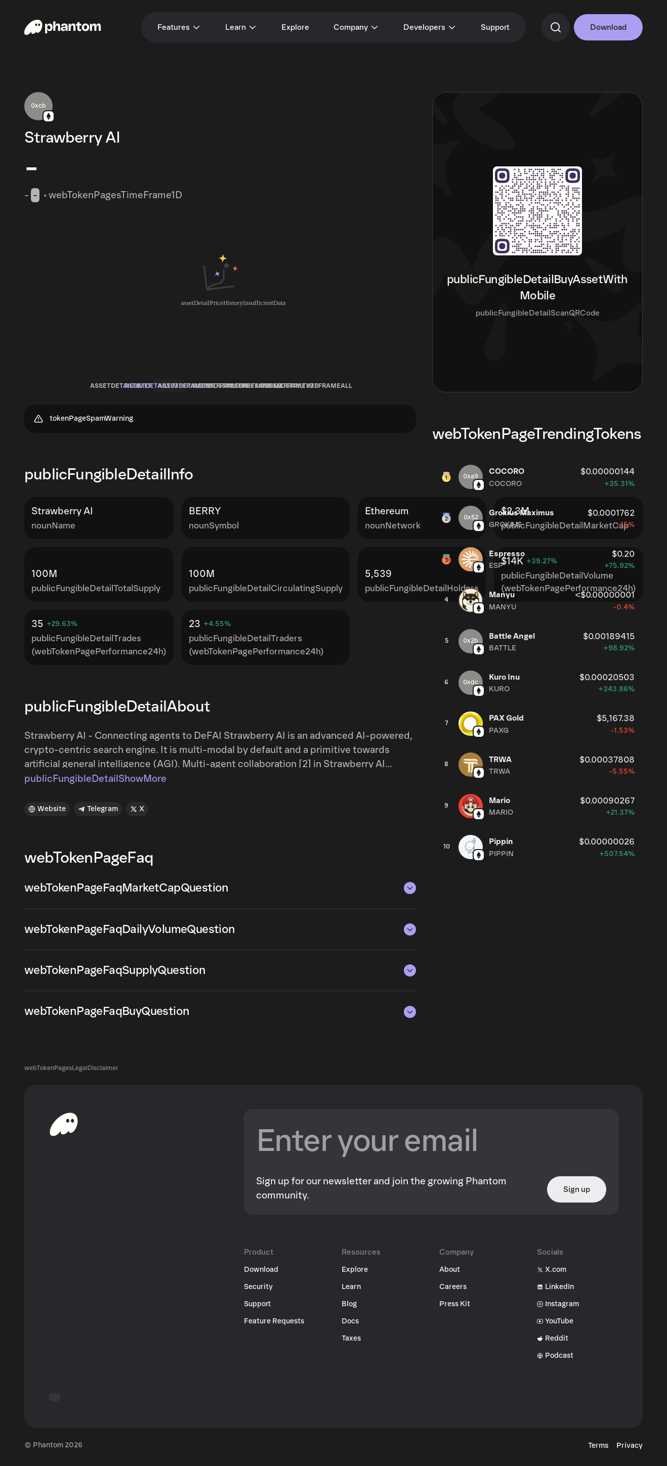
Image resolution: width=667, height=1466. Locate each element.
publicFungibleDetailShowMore (95, 782)
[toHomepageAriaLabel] (64, 1128)
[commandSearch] (555, 27)
